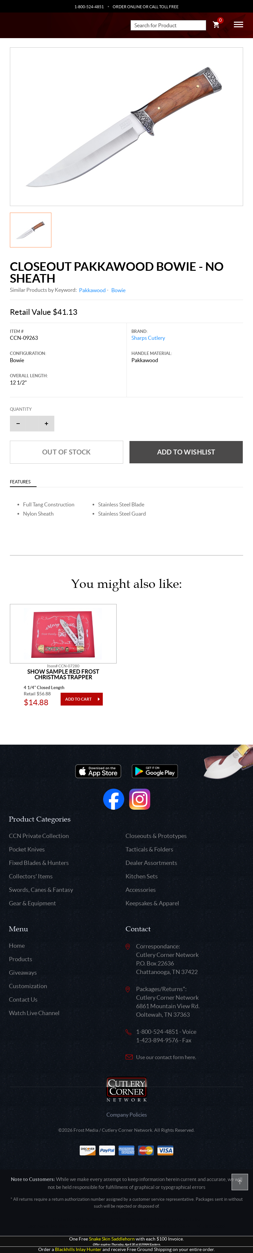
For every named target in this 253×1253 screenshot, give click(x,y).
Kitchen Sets (142, 876)
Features (20, 481)
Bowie (118, 290)
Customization (28, 986)
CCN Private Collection (39, 835)
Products (20, 959)
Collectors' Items (31, 876)
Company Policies (126, 1115)
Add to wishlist (186, 452)
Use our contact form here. (166, 1057)
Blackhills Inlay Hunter (78, 1249)
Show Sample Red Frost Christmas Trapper (63, 674)
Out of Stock (66, 452)
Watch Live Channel (34, 1012)
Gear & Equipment (32, 903)
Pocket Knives (27, 849)
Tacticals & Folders (149, 849)
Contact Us (23, 999)
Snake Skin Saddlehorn (112, 1239)
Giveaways (23, 972)
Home (17, 945)
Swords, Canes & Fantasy (41, 889)
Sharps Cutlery (148, 338)
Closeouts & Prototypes (156, 835)
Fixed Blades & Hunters (39, 862)
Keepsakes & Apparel (152, 903)
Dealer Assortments (151, 862)
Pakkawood (92, 290)
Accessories (141, 889)
